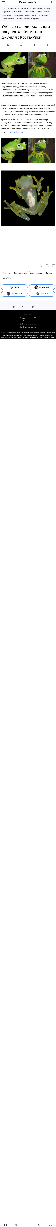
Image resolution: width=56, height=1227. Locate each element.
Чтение (27, 15)
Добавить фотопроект (28, 545)
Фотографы (12, 8)
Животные (6, 273)
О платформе (28, 542)
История (47, 8)
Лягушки (49, 273)
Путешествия (43, 15)
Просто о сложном (43, 12)
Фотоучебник (18, 15)
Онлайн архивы (29, 12)
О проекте (28, 536)
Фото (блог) (51, 267)
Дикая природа (36, 273)
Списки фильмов (8, 18)
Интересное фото (24, 8)
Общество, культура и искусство (27, 18)
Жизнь (34, 15)
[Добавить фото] (28, 1224)
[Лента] (17, 1224)
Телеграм (42, 294)
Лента (14, 287)
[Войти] (50, 1224)
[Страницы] (5, 1224)
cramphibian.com (17, 132)
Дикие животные (20, 273)
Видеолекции (7, 15)
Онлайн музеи (17, 12)
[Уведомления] (39, 1224)
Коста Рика (6, 278)
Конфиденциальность (28, 548)
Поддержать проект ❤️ (28, 539)
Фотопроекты (37, 8)
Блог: (4, 8)
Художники (6, 12)
